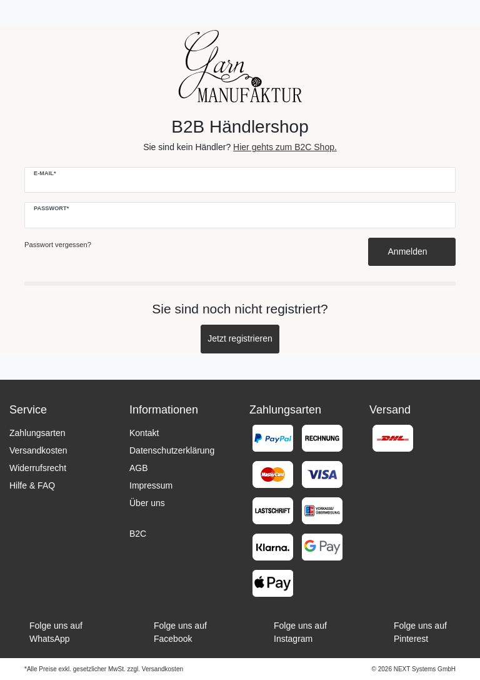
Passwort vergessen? (57, 244)
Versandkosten (38, 450)
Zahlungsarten (37, 433)
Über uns (147, 503)
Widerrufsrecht (37, 468)
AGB (138, 468)
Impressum (150, 485)
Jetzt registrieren (240, 338)
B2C (137, 534)
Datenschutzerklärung (171, 450)
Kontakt (144, 433)
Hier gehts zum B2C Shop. (285, 147)
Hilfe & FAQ (32, 485)
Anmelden (412, 251)
